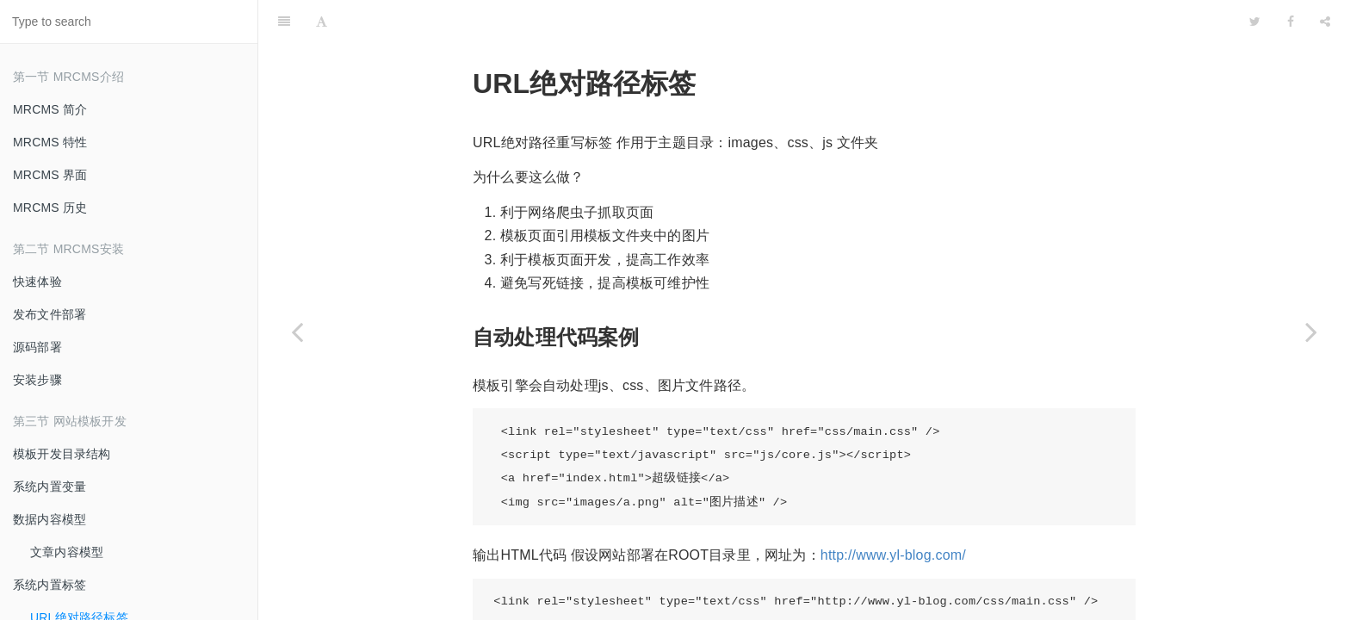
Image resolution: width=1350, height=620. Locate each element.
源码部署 (37, 347)
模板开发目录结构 (62, 454)
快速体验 (37, 281)
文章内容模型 (66, 552)
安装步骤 (37, 380)
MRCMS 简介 (50, 109)
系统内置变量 (49, 486)
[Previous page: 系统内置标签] (297, 331)
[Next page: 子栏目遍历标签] (1311, 331)
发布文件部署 (49, 314)
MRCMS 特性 (50, 142)
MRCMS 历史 (50, 207)
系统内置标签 (49, 585)
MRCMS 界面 (50, 175)
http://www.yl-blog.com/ (893, 512)
